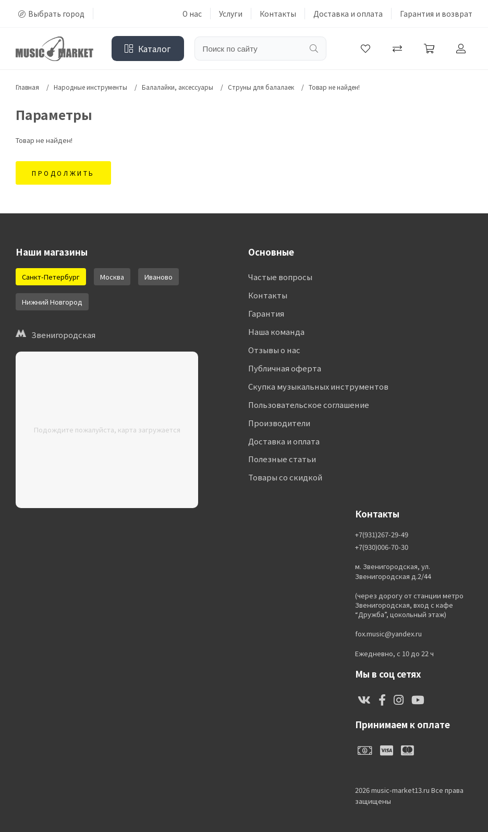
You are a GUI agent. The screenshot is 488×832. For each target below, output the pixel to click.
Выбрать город (51, 13)
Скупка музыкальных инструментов (317, 386)
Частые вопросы (280, 277)
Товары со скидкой (285, 478)
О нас (192, 13)
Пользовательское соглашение (308, 405)
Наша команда (276, 332)
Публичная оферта (284, 368)
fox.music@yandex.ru (388, 633)
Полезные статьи (281, 459)
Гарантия (266, 313)
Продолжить (63, 172)
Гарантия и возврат (436, 13)
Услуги (230, 13)
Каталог (148, 48)
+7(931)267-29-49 (381, 534)
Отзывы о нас (274, 350)
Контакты (278, 13)
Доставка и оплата (348, 13)
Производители (279, 423)
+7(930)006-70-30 (381, 547)
